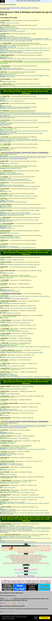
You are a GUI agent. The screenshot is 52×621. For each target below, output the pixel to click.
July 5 (30, 547)
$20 (10, 603)
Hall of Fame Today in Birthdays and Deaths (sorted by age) (19, 556)
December (31, 552)
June (9, 547)
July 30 (33, 550)
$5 (39, 0)
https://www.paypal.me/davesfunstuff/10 (18, 158)
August (42, 550)
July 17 (28, 549)
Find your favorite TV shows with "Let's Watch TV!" (26, 569)
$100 (20, 603)
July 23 (3, 550)
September (47, 550)
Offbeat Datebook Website (40, 556)
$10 (7, 603)
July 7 (37, 547)
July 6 (33, 547)
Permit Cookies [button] (44, 617)
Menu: (26, 544)
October (20, 552)
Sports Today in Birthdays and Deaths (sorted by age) (15, 563)
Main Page (33, 545)
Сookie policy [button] (18, 618)
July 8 (41, 547)
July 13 (11, 549)
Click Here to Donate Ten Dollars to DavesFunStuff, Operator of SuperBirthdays (25, 152)
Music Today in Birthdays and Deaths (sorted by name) (26, 561)
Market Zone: (26, 564)
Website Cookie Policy (6, 611)
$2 (1, 603)
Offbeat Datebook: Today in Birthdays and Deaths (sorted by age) (26, 558)
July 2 (18, 547)
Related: (26, 553)
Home (18, 0)
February (44, 545)
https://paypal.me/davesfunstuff (20, 298)
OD (27, 0)
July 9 (44, 547)
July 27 (20, 550)
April (3, 547)
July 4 (26, 547)
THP (37, 0)
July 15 (19, 549)
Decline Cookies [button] (36, 618)
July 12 (6, 549)
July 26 (16, 550)
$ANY (25, 603)
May (6, 547)
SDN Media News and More (30, 572)
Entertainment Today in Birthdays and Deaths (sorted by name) (26, 560)
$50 (14, 603)
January (39, 545)
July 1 (15, 547)
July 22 (49, 549)
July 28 (25, 550)
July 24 (8, 550)
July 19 (37, 549)
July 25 (12, 550)
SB (24, 0)
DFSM (33, 0)
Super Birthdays (13, 555)
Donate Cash (8, 598)
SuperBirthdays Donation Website (11, 293)
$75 (17, 603)
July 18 (32, 549)
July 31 (38, 550)
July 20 (41, 549)
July (12, 547)
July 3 (22, 547)
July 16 (24, 549)
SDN (30, 0)
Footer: (26, 574)
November (25, 552)
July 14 (15, 549)
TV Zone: (26, 568)
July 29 (29, 550)
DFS (22, 0)
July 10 (48, 547)
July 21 (45, 549)
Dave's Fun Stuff (26, 566)
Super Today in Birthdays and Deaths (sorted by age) (30, 555)
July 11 (2, 549)
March (48, 545)
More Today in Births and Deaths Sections (39, 563)
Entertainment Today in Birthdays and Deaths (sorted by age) (24, 7)
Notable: (26, 571)
